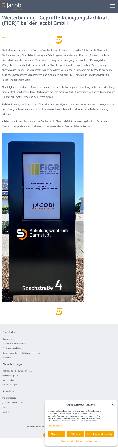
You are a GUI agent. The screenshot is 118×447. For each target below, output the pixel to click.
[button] (112, 404)
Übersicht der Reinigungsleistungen (17, 371)
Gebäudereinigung (10, 375)
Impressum (97, 441)
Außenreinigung (9, 380)
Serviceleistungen (9, 384)
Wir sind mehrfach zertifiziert (14, 343)
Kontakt (5, 412)
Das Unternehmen (10, 339)
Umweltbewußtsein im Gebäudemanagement (21, 353)
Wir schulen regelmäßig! (12, 348)
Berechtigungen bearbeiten (99, 434)
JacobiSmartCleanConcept (12, 402)
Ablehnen (75, 434)
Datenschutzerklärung (84, 441)
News (4, 407)
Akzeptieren (56, 434)
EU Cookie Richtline (68, 441)
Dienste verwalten (55, 426)
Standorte (6, 357)
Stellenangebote (9, 398)
